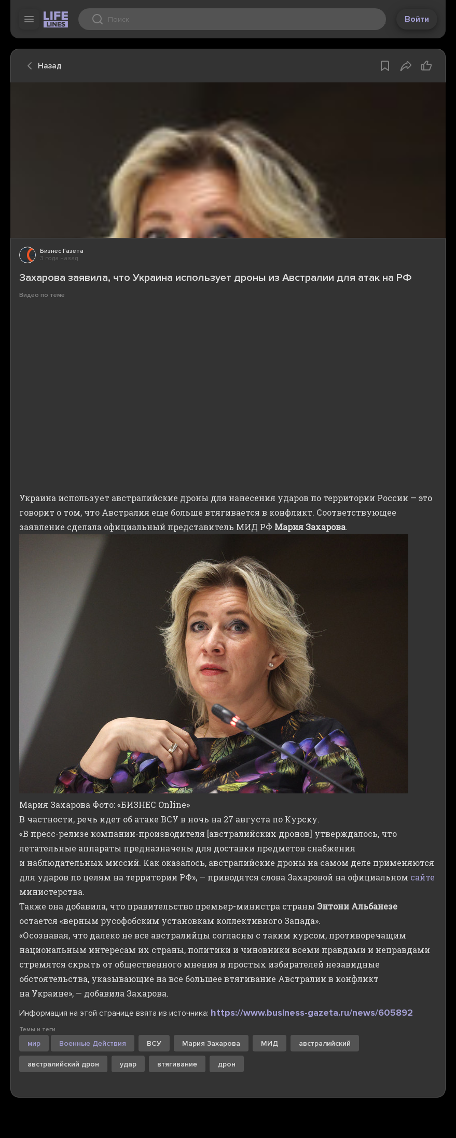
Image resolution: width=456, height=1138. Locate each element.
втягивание (177, 1064)
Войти (417, 19)
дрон (227, 1064)
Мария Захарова (211, 1043)
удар (128, 1064)
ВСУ (154, 1043)
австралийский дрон (63, 1064)
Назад (41, 66)
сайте (422, 877)
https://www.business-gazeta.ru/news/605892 (312, 1012)
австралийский (325, 1043)
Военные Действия (92, 1043)
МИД (269, 1043)
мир (33, 1043)
